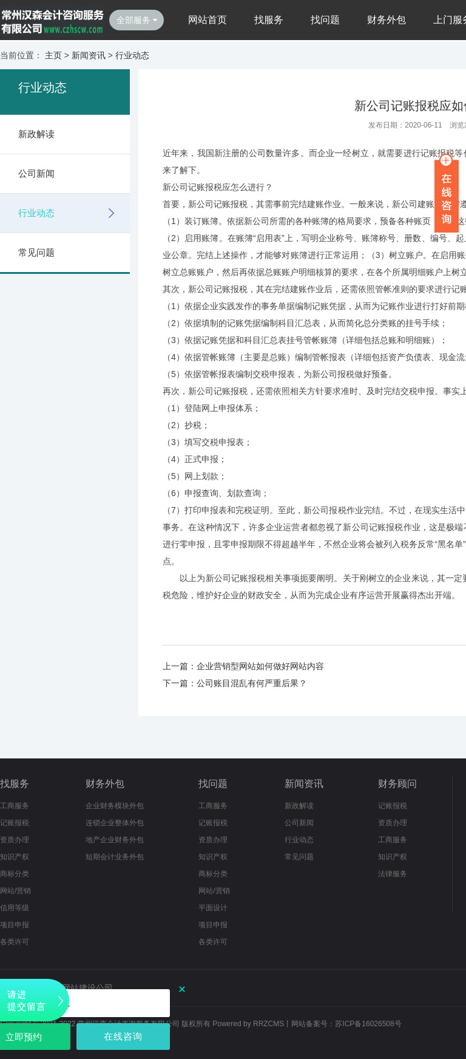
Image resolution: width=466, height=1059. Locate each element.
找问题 (325, 20)
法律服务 (392, 874)
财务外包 (386, 20)
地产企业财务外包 (115, 840)
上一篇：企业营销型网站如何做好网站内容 (243, 666)
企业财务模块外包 (115, 806)
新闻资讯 (89, 55)
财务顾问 (397, 783)
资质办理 (14, 840)
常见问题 (36, 252)
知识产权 (14, 857)
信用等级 (14, 908)
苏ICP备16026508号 (368, 1024)
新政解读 (36, 134)
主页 (53, 55)
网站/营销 (15, 891)
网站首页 (207, 20)
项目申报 (14, 925)
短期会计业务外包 (115, 857)
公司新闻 (36, 173)
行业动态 (132, 55)
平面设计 (213, 908)
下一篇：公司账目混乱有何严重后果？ (235, 683)
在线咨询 (123, 1036)
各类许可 (14, 942)
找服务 (268, 20)
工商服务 (14, 806)
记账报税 (14, 823)
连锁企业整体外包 (115, 823)
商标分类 (14, 874)
